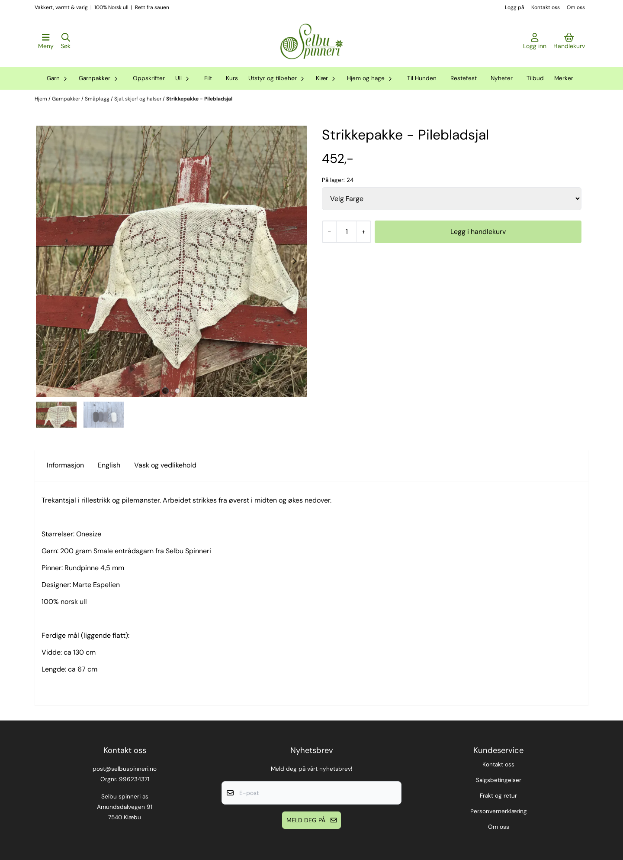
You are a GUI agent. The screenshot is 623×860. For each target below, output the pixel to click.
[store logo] (311, 42)
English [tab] (109, 465)
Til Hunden (422, 78)
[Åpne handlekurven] (569, 41)
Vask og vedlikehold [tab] (165, 465)
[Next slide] (294, 261)
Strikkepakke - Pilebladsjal (199, 98)
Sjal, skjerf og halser (138, 98)
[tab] (165, 391)
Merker (563, 78)
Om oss (576, 7)
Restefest (463, 78)
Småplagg (98, 98)
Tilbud (535, 78)
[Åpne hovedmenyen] (46, 41)
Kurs (232, 78)
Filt (208, 78)
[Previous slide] (48, 261)
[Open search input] (66, 41)
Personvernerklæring (498, 811)
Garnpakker (66, 98)
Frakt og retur (498, 795)
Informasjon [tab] (65, 465)
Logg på (514, 7)
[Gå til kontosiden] (535, 41)
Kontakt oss (545, 7)
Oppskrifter (149, 78)
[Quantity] (346, 231)
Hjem (41, 98)
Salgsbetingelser (498, 780)
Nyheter (502, 78)
